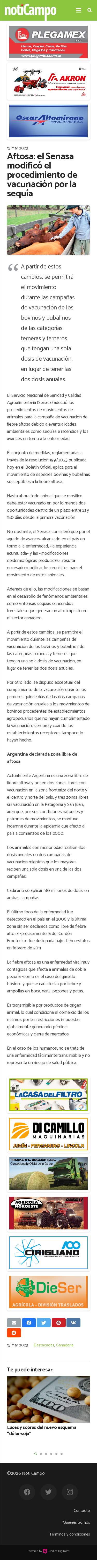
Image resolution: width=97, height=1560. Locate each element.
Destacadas (44, 1345)
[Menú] (78, 10)
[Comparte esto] (29, 1322)
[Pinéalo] (59, 1322)
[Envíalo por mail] (14, 1322)
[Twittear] (44, 1322)
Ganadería (64, 1345)
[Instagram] (70, 1492)
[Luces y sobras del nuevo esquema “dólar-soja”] (48, 1399)
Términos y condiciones (69, 1534)
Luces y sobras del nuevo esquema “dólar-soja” (41, 1431)
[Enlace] (31, 10)
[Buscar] (89, 10)
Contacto (82, 1510)
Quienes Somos (76, 1522)
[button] (35, 1453)
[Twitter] (48, 1492)
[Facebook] (27, 1492)
